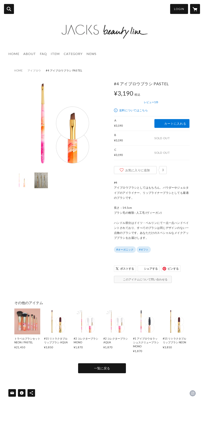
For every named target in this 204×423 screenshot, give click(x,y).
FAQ (43, 54)
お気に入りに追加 (137, 170)
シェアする (151, 268)
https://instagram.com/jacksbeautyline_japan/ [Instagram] (193, 393)
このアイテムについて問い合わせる (145, 279)
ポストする (127, 268)
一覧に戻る (102, 368)
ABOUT (29, 54)
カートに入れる (175, 123)
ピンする (173, 268)
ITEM (55, 54)
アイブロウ (34, 70)
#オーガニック (124, 249)
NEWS (91, 54)
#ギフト (143, 249)
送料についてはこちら (133, 110)
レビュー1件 (151, 102)
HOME (13, 54)
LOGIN (179, 9)
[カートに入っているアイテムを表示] (195, 9)
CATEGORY (73, 54)
